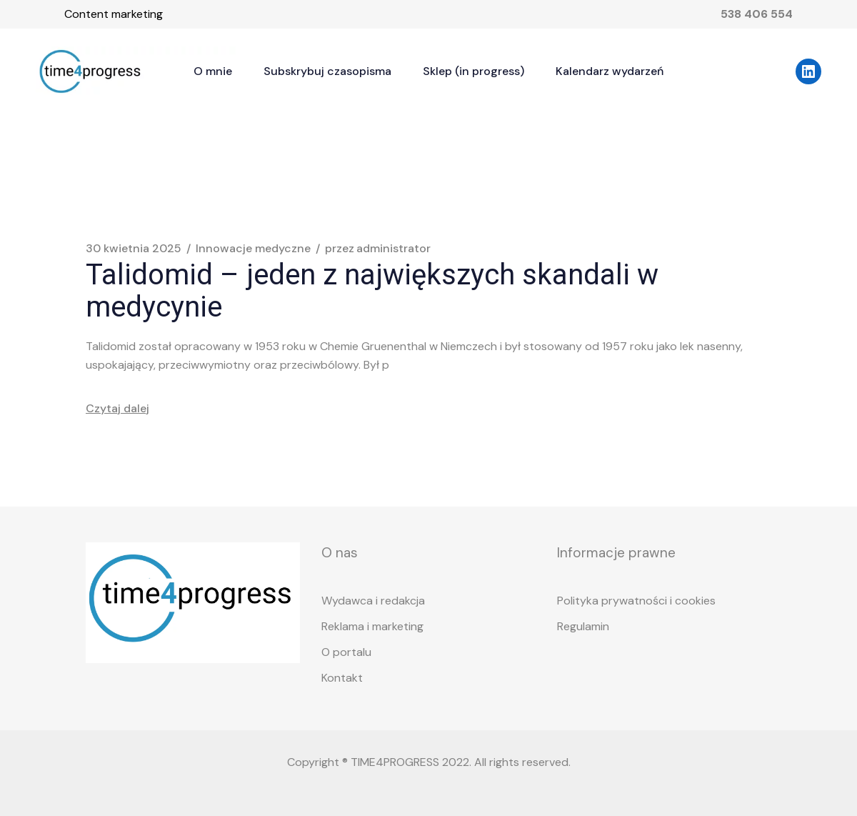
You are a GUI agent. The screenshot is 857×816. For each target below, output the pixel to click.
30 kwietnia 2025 (133, 249)
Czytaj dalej (117, 408)
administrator (378, 249)
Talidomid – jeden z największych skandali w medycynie (372, 291)
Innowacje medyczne (253, 249)
